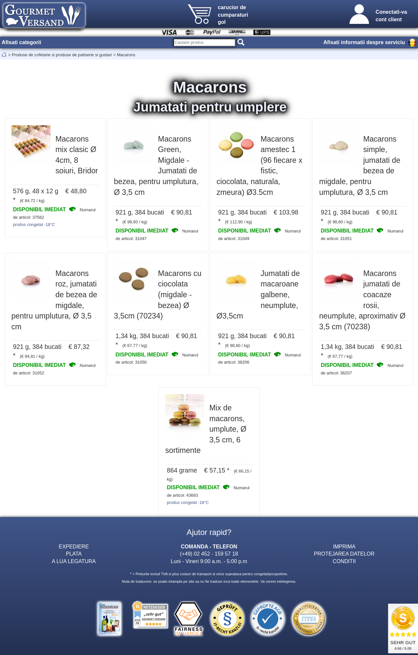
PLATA (74, 554)
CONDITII (344, 561)
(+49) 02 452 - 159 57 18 (209, 554)
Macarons (126, 54)
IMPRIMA (344, 546)
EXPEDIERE (74, 546)
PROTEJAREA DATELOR (344, 554)
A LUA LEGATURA (74, 561)
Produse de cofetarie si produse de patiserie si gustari (62, 54)
